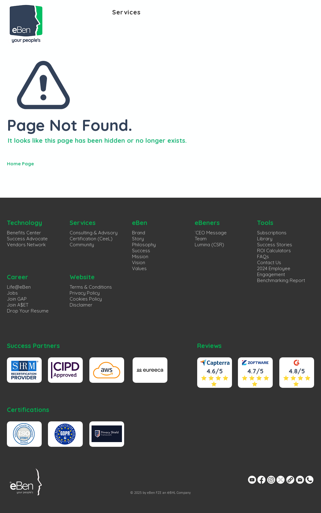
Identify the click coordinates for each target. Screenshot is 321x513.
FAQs (263, 256)
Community (82, 245)
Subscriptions (272, 233)
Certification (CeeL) (91, 239)
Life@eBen (19, 287)
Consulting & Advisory (94, 233)
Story (138, 239)
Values (139, 268)
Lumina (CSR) (209, 245)
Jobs (12, 293)
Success (141, 251)
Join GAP (17, 299)
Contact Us (269, 262)
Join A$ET (18, 305)
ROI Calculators (274, 251)
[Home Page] (56, 163)
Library (264, 239)
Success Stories (274, 245)
